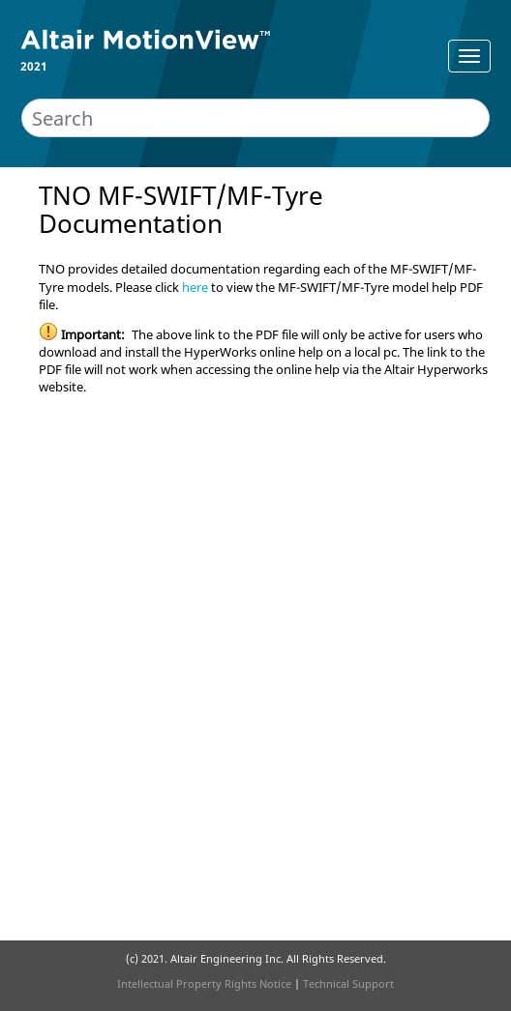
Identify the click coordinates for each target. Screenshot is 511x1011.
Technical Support (348, 983)
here (195, 287)
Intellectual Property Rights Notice (204, 983)
